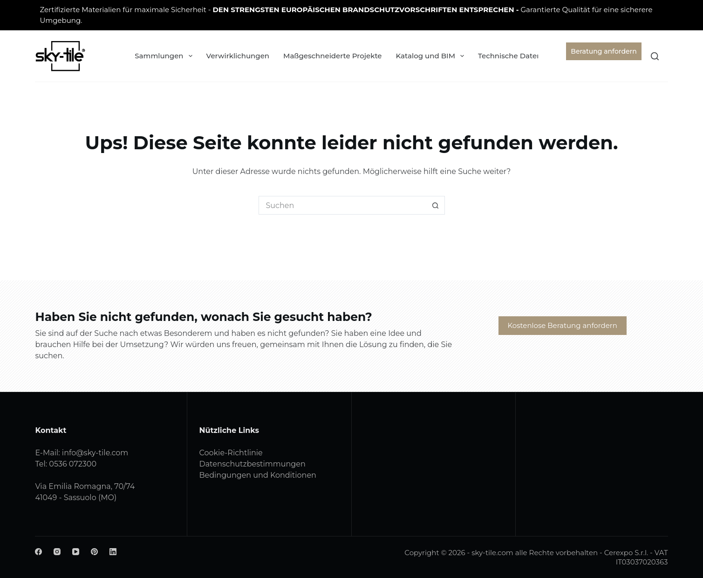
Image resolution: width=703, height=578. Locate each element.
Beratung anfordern (603, 51)
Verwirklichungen (238, 55)
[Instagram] (57, 551)
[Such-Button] (435, 205)
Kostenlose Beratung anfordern (562, 325)
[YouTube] (75, 551)
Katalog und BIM (432, 56)
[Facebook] (38, 551)
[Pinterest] (94, 551)
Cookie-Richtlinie (230, 452)
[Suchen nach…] (342, 205)
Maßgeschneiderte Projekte (332, 55)
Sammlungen (165, 56)
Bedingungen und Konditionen (257, 475)
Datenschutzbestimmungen (252, 464)
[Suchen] (655, 56)
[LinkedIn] (112, 551)
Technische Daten (516, 56)
